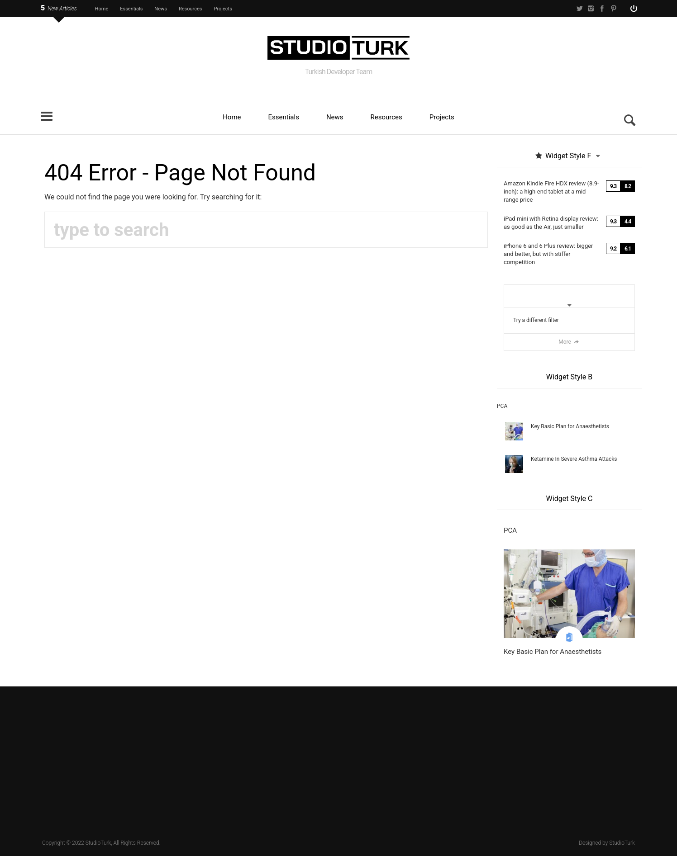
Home (102, 9)
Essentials (131, 9)
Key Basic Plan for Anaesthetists (570, 426)
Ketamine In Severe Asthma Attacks (574, 459)
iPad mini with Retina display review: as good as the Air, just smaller (551, 222)
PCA (502, 406)
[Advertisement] (338, 758)
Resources (190, 9)
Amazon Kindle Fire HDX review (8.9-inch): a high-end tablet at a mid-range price (551, 191)
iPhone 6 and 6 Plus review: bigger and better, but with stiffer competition (548, 253)
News (160, 9)
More (569, 342)
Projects (223, 9)
